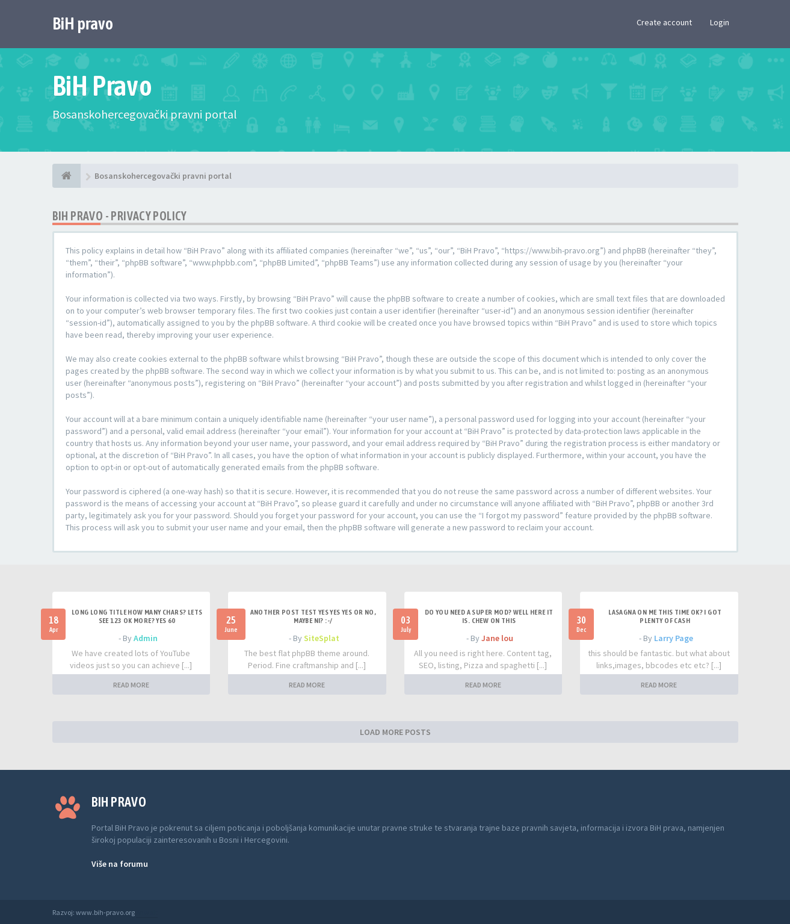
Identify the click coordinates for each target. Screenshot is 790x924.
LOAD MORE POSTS (395, 732)
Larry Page (673, 638)
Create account (664, 22)
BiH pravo (82, 23)
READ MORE (131, 684)
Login (719, 22)
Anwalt (147, 912)
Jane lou (497, 638)
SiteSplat (321, 638)
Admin (146, 638)
